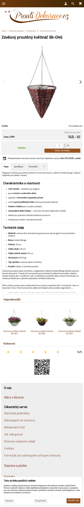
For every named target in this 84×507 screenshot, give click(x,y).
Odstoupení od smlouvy (19, 420)
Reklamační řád (14, 427)
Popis (6, 167)
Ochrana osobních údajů (19, 441)
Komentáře (33, 167)
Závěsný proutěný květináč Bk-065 (69, 332)
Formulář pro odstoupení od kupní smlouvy (32, 455)
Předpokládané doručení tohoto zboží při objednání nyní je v (44, 158)
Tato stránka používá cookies (19, 480)
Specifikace (18, 167)
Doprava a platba (15, 466)
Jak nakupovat (13, 434)
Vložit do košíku (62, 150)
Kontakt (9, 477)
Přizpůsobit (40, 500)
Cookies (9, 448)
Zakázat (9, 500)
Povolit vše (73, 500)
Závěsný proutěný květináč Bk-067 (14, 332)
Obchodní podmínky (17, 413)
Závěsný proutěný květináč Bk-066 (42, 332)
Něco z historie (14, 397)
